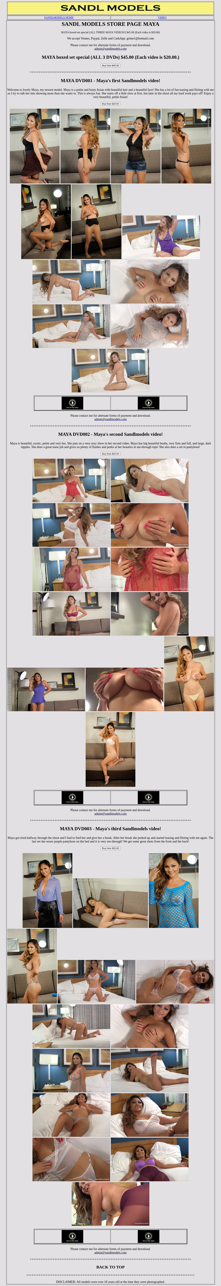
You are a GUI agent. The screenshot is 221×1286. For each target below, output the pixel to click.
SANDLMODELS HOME (59, 17)
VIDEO (162, 17)
